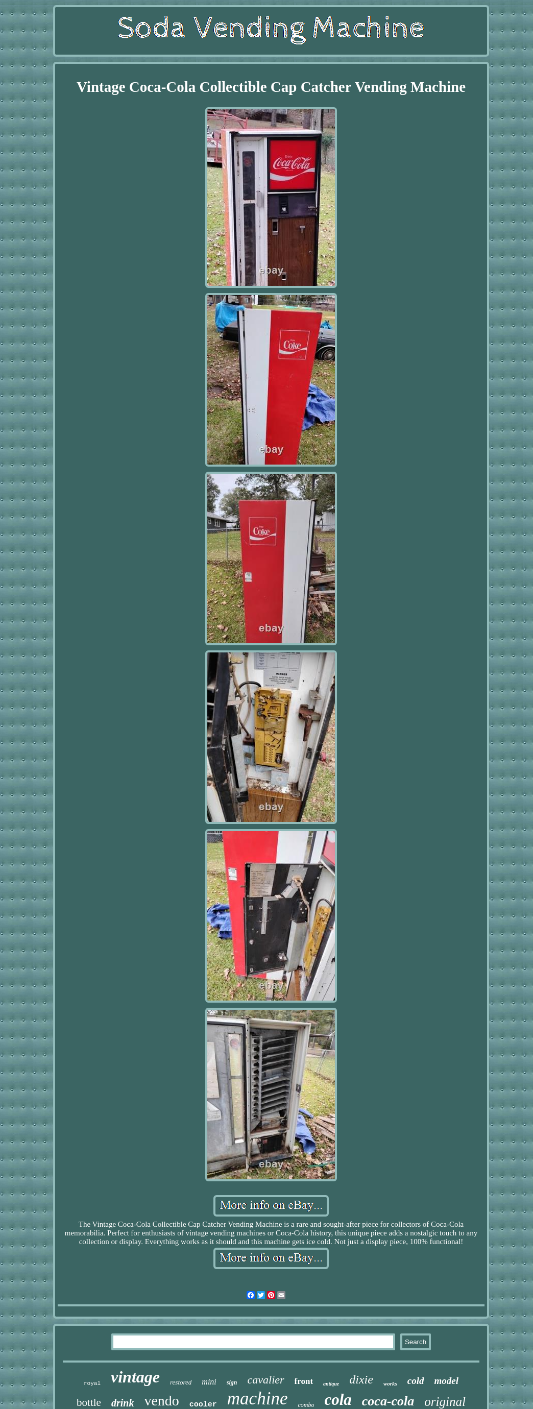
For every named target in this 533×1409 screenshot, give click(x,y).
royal (92, 1383)
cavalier (266, 1379)
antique (331, 1384)
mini (209, 1381)
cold (415, 1380)
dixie (361, 1379)
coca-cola (388, 1401)
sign (232, 1382)
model (446, 1380)
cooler (203, 1404)
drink (122, 1402)
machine (257, 1398)
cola (337, 1399)
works (390, 1383)
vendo (161, 1400)
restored (180, 1382)
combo (306, 1404)
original (445, 1401)
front (304, 1381)
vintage (135, 1377)
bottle (89, 1402)
